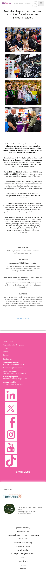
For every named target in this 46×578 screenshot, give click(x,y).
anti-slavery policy (23, 531)
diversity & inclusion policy (23, 543)
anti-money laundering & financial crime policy (23, 535)
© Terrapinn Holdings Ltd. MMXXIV (23, 554)
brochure (23, 569)
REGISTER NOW (23, 318)
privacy (23, 557)
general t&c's (23, 561)
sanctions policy (23, 550)
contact (23, 565)
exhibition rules (23, 539)
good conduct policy (23, 528)
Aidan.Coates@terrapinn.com (13, 368)
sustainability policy (23, 546)
